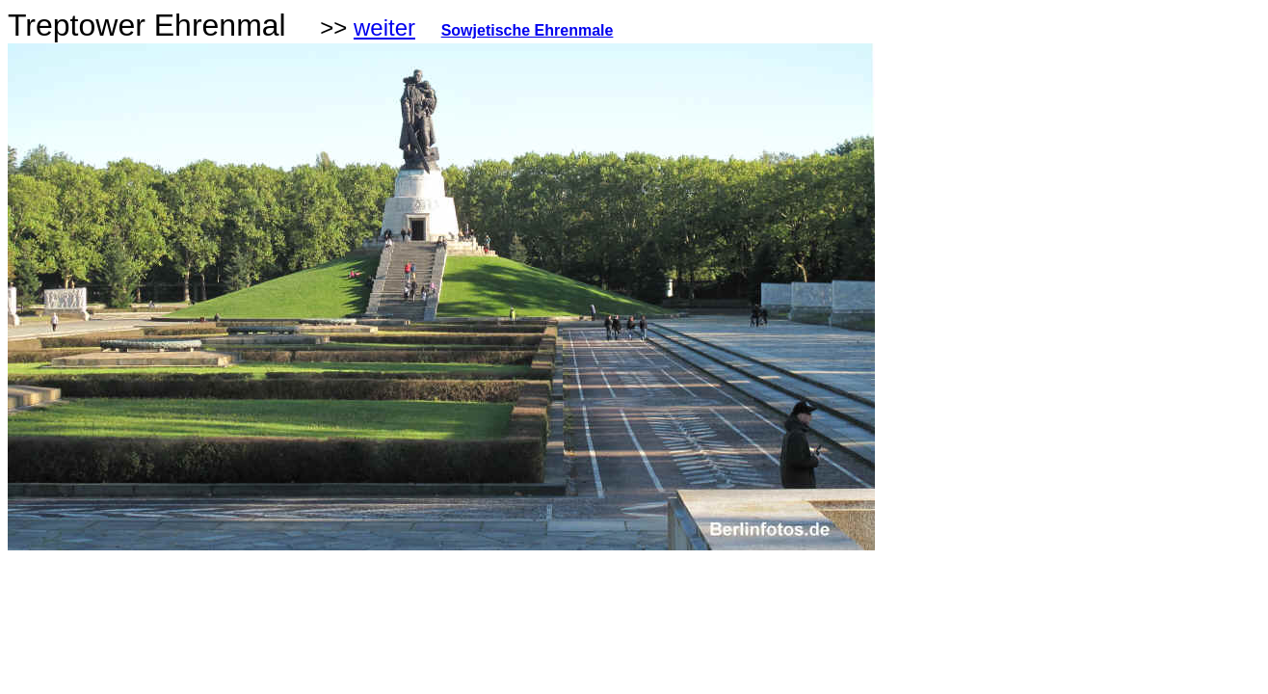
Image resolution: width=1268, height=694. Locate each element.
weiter (384, 27)
